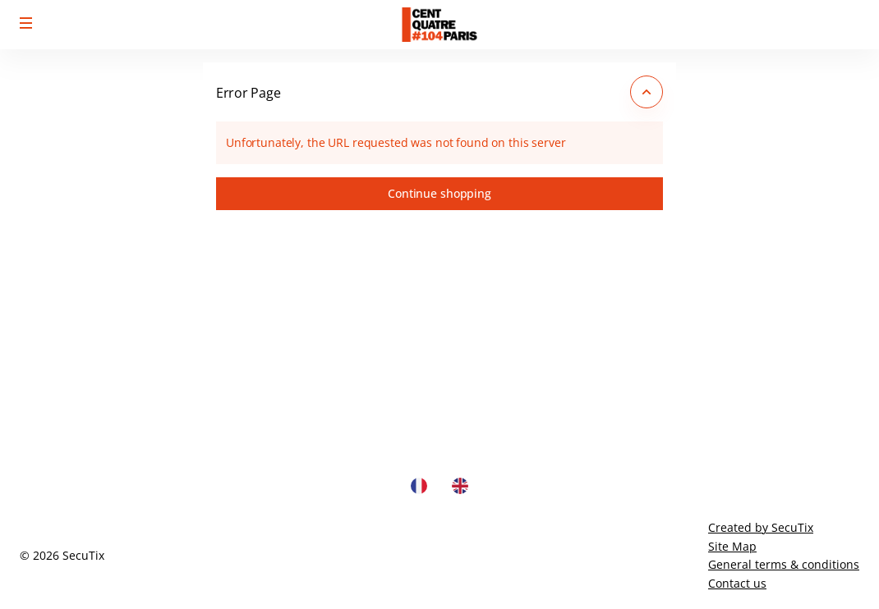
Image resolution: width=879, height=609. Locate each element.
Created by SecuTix (760, 527)
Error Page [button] (248, 93)
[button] (26, 23)
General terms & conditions (783, 564)
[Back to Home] (440, 24)
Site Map (732, 546)
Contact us (737, 583)
